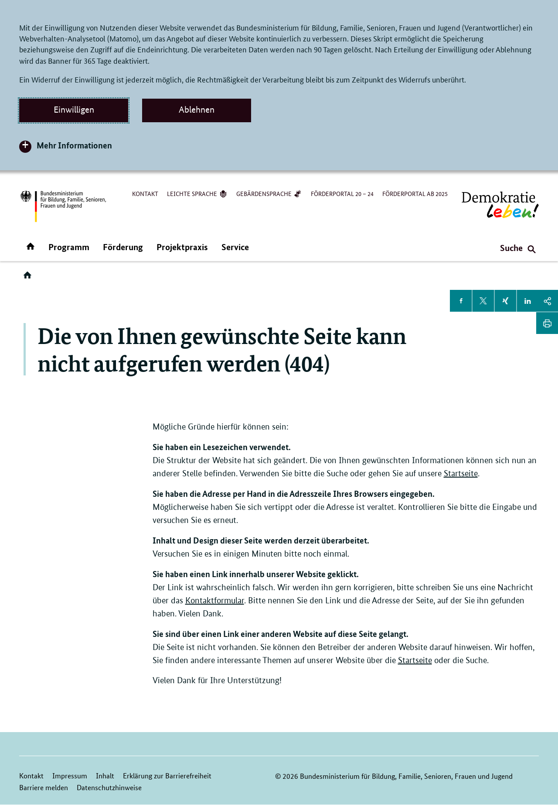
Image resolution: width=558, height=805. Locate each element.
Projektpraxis (182, 246)
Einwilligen (74, 109)
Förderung (123, 246)
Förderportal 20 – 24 (342, 193)
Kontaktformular (214, 600)
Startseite (461, 473)
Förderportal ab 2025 (415, 193)
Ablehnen (196, 109)
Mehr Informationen (74, 145)
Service (235, 246)
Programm (68, 246)
